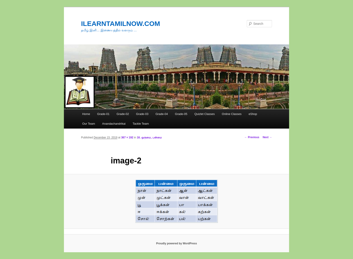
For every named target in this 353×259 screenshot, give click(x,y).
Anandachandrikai (114, 123)
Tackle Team (141, 123)
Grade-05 (181, 114)
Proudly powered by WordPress (176, 243)
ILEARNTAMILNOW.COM (120, 23)
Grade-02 (123, 114)
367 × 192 (127, 137)
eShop (253, 114)
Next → (267, 137)
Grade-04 (162, 114)
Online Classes (231, 114)
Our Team (88, 123)
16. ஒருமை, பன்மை (149, 137)
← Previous (251, 137)
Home (86, 114)
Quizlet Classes (204, 114)
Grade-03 (142, 114)
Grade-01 (103, 114)
